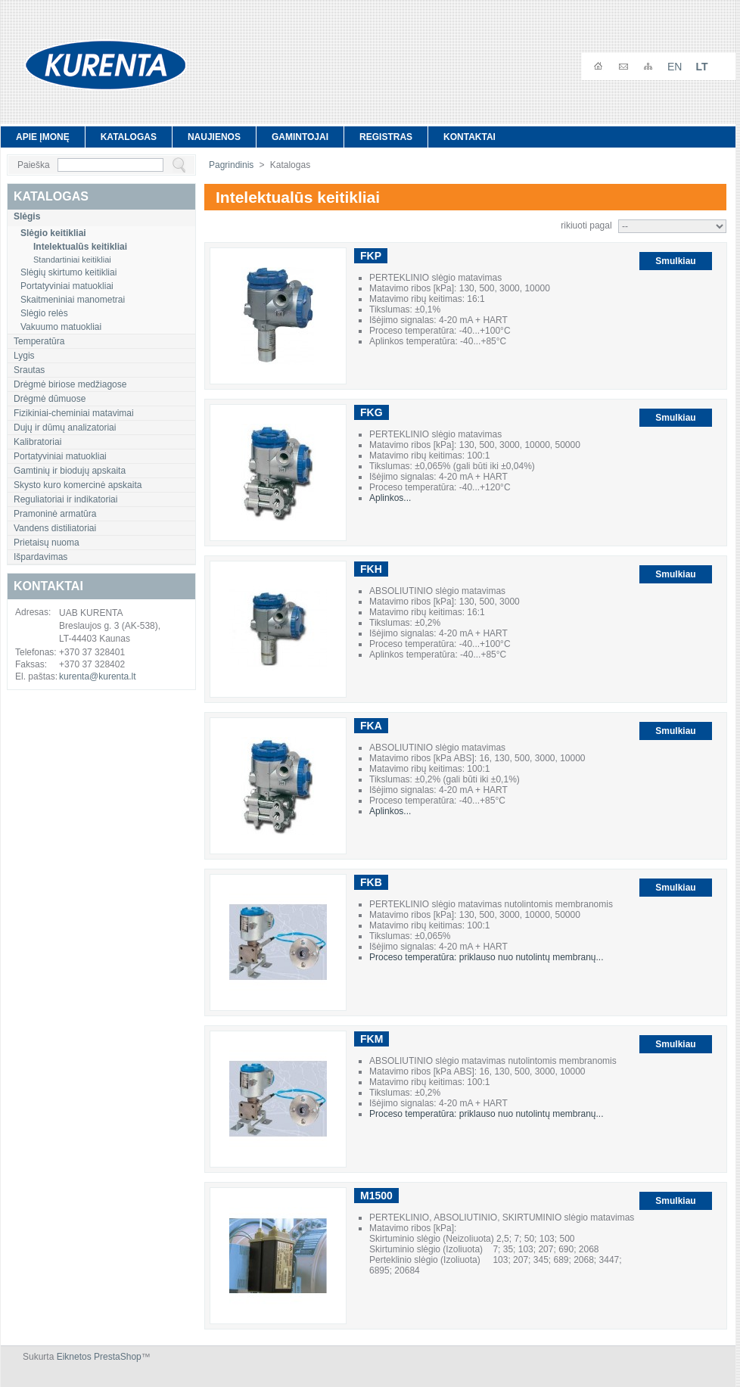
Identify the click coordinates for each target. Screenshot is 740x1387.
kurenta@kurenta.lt (97, 676)
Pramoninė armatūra (55, 513)
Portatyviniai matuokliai (66, 286)
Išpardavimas (40, 557)
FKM (371, 1039)
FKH (371, 569)
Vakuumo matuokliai (60, 327)
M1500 (376, 1196)
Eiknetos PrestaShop (99, 1356)
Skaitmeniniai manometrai (72, 299)
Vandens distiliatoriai (55, 528)
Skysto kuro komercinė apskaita (77, 485)
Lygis (24, 355)
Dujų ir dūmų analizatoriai (65, 427)
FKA (371, 726)
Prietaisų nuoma (46, 542)
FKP (370, 256)
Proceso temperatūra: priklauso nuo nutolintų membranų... (486, 957)
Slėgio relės (44, 313)
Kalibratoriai (37, 442)
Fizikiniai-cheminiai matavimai (74, 413)
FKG (371, 412)
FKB (371, 882)
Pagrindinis (231, 165)
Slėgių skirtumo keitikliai (68, 272)
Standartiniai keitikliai (72, 259)
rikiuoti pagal (586, 225)
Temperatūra (39, 341)
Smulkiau (675, 261)
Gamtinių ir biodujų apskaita (70, 470)
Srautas (29, 370)
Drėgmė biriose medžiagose (70, 384)
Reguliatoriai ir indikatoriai (65, 499)
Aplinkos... (390, 498)
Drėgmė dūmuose (50, 398)
